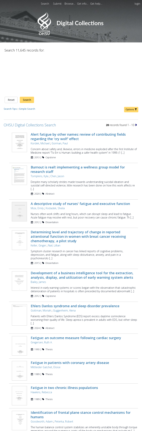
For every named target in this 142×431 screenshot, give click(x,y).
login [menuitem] (137, 3)
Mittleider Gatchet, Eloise (45, 329)
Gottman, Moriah (41, 271)
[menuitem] (57, 4)
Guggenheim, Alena (64, 271)
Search (27, 61)
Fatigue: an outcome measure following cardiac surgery (76, 299)
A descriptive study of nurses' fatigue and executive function (80, 165)
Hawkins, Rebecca (41, 356)
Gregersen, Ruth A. (41, 303)
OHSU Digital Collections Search (30, 86)
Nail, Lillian (54, 206)
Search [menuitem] (45, 3)
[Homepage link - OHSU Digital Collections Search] (71, 34)
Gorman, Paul (60, 104)
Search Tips (10, 70)
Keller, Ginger (38, 206)
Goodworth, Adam (42, 386)
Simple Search (27, 70)
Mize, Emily (37, 169)
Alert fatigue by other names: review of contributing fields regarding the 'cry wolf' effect (78, 97)
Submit (57, 3)
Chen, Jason (57, 137)
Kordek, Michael (40, 104)
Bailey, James (38, 243)
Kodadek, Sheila (55, 169)
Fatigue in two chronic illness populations (64, 351)
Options (131, 70)
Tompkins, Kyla (39, 137)
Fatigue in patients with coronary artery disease (70, 325)
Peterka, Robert (64, 386)
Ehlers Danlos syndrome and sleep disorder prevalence (75, 267)
